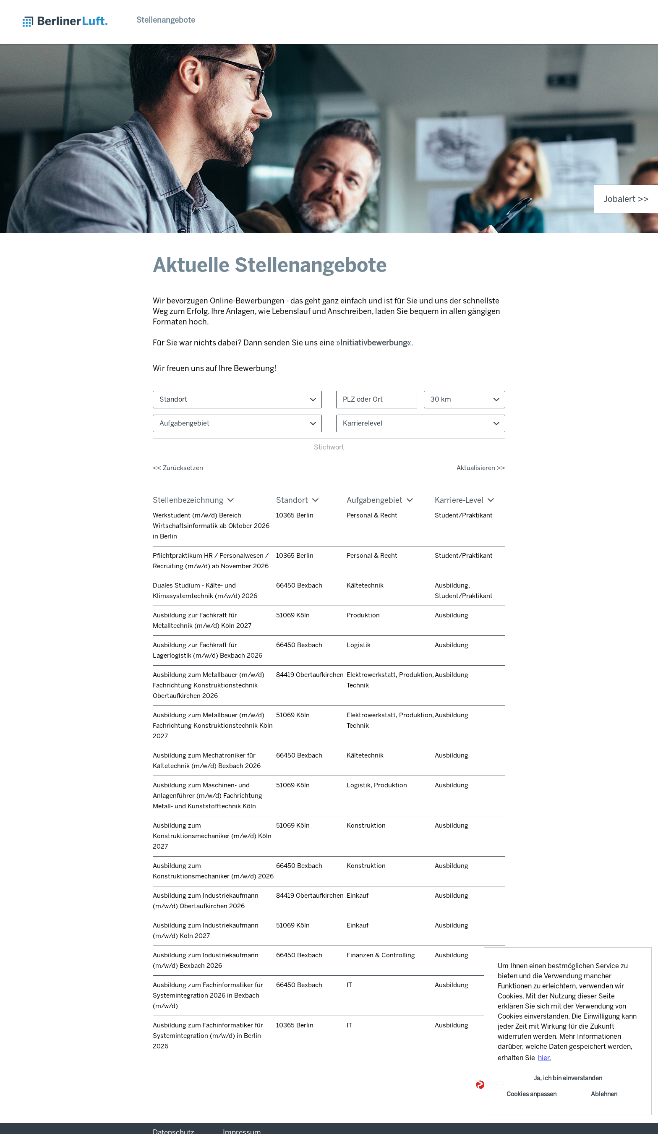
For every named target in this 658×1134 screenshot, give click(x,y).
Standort (297, 500)
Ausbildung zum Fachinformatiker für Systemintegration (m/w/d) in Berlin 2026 (208, 1036)
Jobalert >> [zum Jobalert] (626, 199)
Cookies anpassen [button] (531, 1094)
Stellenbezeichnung (193, 500)
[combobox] (464, 399)
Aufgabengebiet (380, 500)
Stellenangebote (165, 20)
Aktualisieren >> (481, 468)
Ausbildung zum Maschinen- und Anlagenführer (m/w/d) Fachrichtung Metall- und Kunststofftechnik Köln (207, 795)
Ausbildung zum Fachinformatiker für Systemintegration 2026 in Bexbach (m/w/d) (208, 995)
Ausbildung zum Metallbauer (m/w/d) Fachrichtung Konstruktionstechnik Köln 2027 (213, 725)
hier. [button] (544, 1058)
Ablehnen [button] (604, 1094)
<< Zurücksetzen (178, 468)
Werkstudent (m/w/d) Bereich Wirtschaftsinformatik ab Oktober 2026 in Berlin (211, 526)
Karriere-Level (464, 500)
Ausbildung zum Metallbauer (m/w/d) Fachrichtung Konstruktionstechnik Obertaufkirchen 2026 (208, 685)
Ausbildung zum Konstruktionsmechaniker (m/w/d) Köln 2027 (212, 836)
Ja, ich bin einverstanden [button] (568, 1078)
